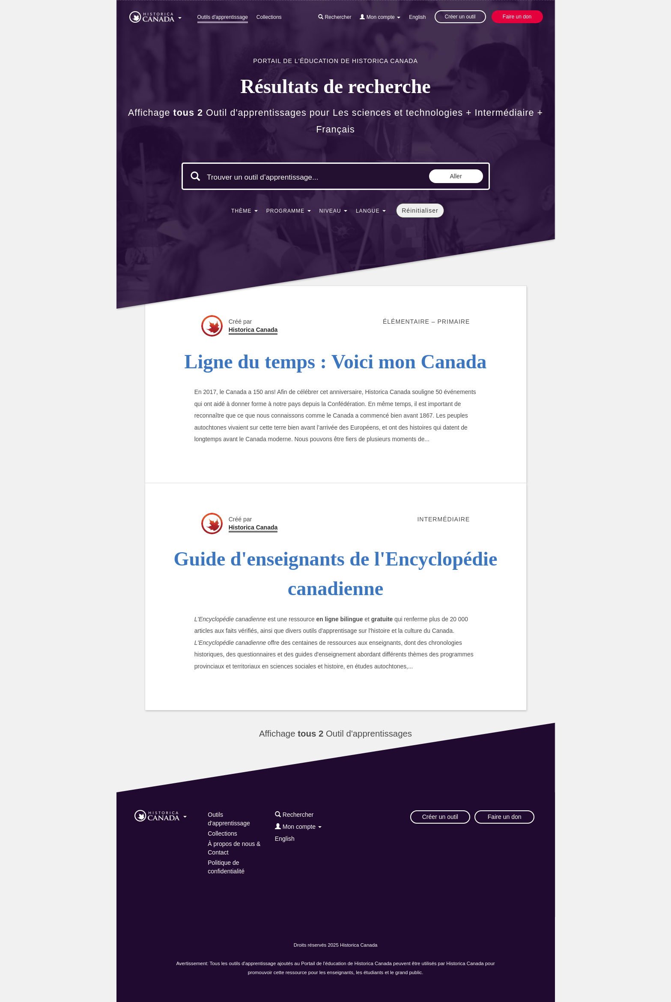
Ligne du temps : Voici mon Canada (336, 362)
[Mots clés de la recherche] (279, 177)
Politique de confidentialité (226, 867)
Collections (269, 17)
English (417, 17)
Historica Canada (253, 329)
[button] (155, 15)
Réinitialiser (420, 210)
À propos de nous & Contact (234, 848)
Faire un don (517, 17)
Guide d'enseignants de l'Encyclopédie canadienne (336, 573)
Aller (456, 176)
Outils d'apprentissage (222, 17)
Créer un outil (459, 17)
